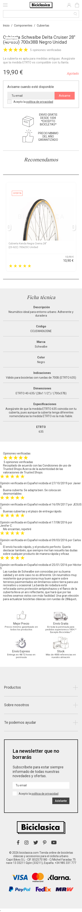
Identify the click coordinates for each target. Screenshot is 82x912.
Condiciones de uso (55, 465)
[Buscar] (41, 14)
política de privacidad (39, 101)
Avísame (64, 96)
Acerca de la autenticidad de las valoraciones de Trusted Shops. (33, 470)
